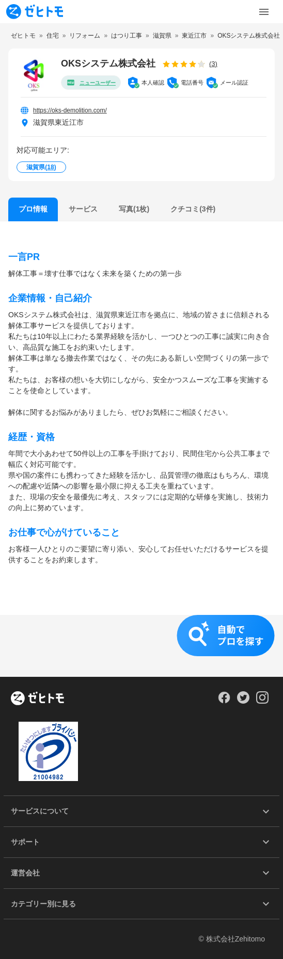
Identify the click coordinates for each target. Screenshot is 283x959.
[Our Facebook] (223, 701)
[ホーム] (37, 699)
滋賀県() (41, 167)
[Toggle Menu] (264, 12)
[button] (141, 646)
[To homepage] (34, 11)
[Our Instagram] (262, 701)
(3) (213, 64)
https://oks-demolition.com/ (70, 110)
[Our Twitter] (243, 701)
